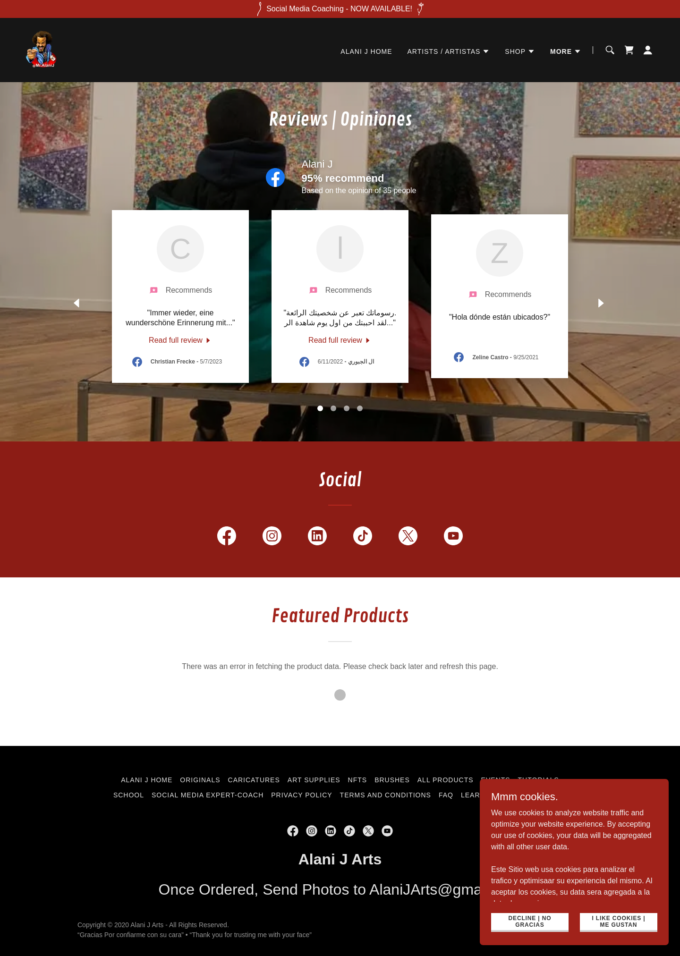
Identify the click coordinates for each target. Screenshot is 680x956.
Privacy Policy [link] (301, 795)
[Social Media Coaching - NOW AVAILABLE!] (340, 9)
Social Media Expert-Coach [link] (208, 795)
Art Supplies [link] (314, 780)
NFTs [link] (357, 780)
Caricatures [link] (254, 780)
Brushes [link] (392, 780)
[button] (449, 51)
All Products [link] (445, 780)
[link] (41, 49)
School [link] (128, 795)
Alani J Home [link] (366, 51)
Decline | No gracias (530, 921)
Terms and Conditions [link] (385, 795)
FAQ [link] (446, 795)
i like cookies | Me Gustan (618, 921)
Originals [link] (200, 780)
